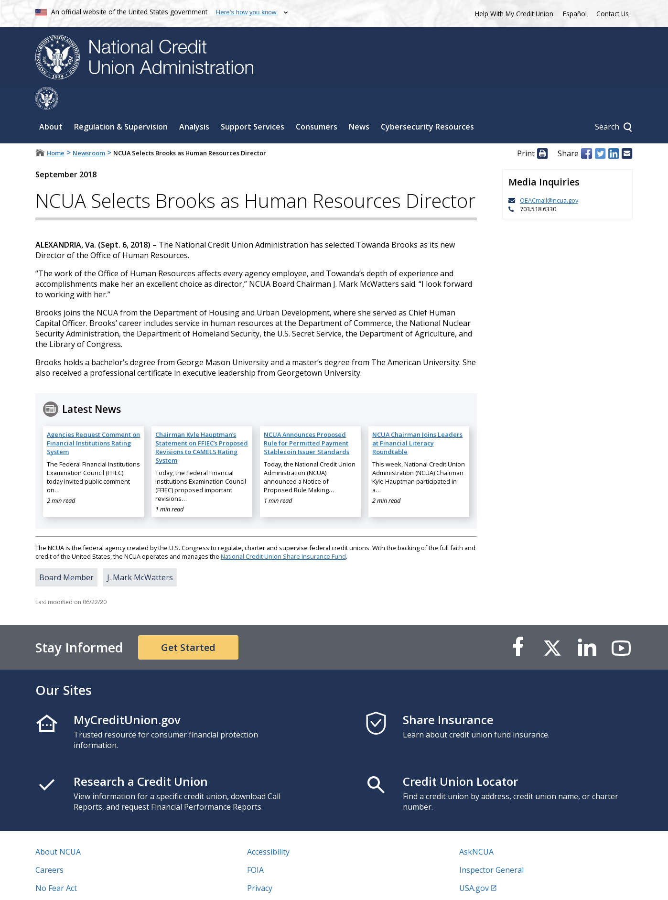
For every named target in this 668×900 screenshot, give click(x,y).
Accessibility (268, 829)
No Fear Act (56, 865)
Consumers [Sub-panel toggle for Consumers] (316, 103)
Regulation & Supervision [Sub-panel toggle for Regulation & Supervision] (121, 103)
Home (56, 130)
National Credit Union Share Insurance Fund (283, 533)
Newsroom (89, 130)
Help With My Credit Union (512, 12)
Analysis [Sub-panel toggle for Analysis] (194, 103)
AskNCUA (476, 829)
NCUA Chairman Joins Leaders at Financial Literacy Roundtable (417, 420)
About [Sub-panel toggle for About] (51, 103)
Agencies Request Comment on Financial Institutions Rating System (93, 420)
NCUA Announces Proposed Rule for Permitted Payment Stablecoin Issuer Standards (306, 420)
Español (575, 13)
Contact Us (612, 13)
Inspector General (491, 847)
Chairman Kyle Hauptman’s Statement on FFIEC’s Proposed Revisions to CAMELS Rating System (201, 424)
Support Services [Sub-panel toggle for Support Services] (252, 103)
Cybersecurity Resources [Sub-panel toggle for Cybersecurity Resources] (427, 103)
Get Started (188, 624)
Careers (49, 847)
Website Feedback (279, 883)
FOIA (255, 847)
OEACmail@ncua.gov (549, 177)
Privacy (259, 865)
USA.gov (474, 865)
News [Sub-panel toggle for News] (359, 103)
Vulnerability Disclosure (77, 883)
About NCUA (58, 829)
